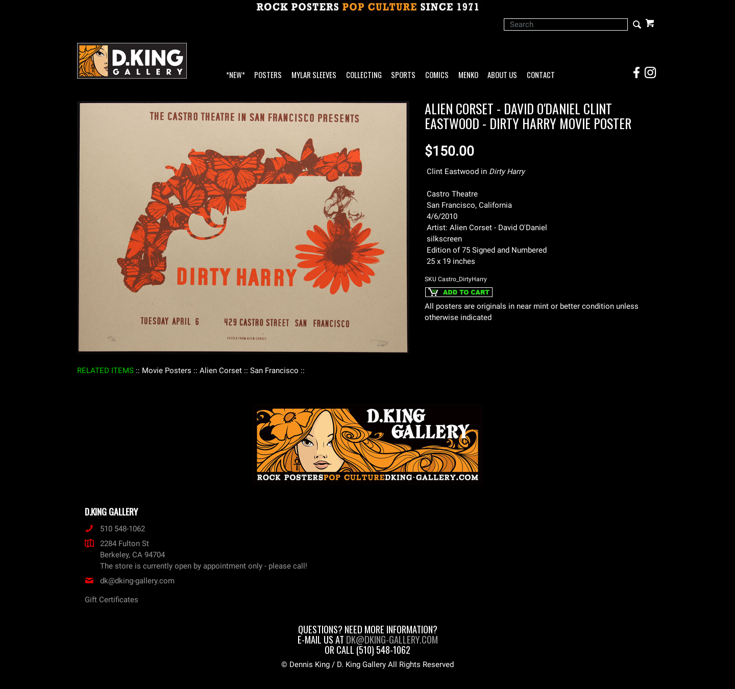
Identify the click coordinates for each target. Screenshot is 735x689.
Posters (268, 75)
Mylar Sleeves (313, 75)
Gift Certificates (111, 599)
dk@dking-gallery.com (130, 580)
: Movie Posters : (166, 370)
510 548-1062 (115, 528)
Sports (403, 75)
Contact (541, 75)
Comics (437, 75)
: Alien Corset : (220, 370)
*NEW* (235, 75)
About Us (502, 75)
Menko (468, 75)
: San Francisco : (274, 370)
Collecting (364, 75)
